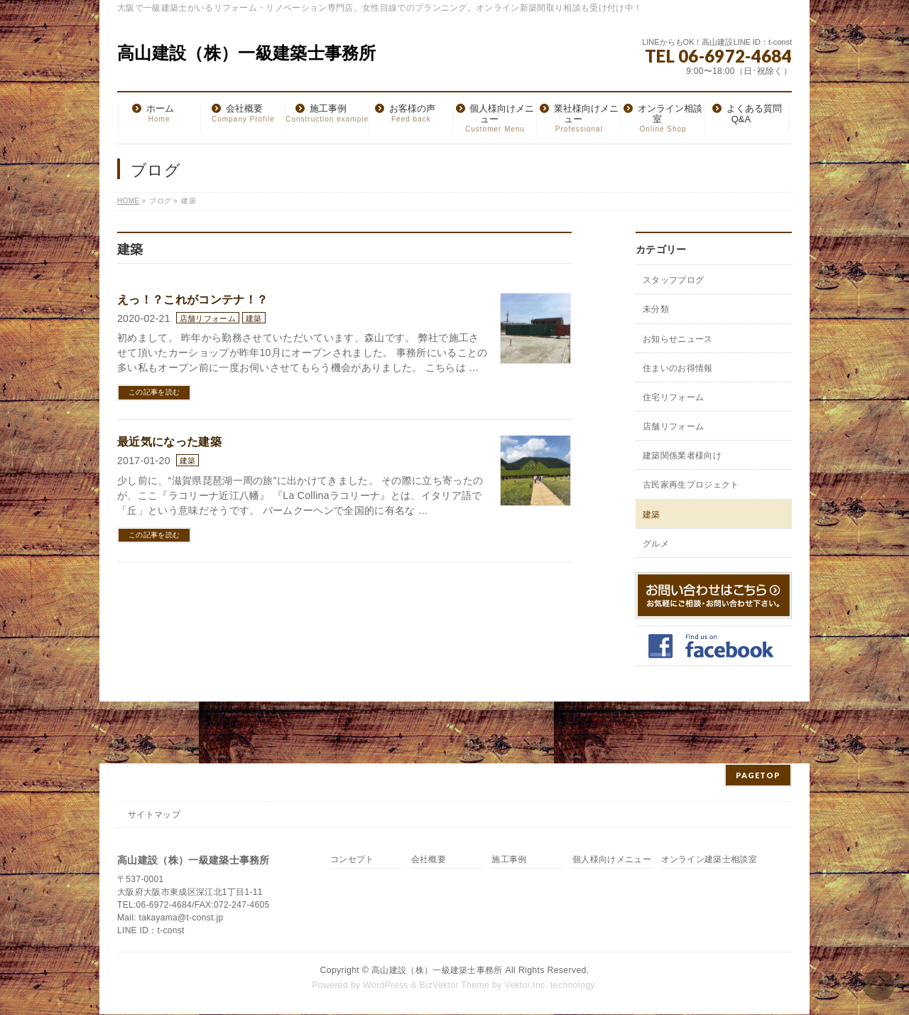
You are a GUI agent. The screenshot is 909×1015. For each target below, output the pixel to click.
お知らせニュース (678, 339)
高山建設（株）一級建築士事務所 (246, 53)
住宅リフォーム (673, 397)
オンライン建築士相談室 (709, 859)
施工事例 (508, 859)
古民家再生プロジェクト (691, 485)
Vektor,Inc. (526, 985)
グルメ (656, 544)
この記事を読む (154, 392)
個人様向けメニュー (611, 859)
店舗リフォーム (208, 318)
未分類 (656, 309)
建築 (254, 318)
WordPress (385, 985)
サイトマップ (154, 815)
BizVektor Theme (454, 985)
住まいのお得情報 (678, 368)
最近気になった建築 (169, 442)
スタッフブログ (673, 280)
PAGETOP (758, 775)
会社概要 (428, 859)
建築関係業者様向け (682, 456)
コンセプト (352, 859)
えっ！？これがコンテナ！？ (192, 300)
